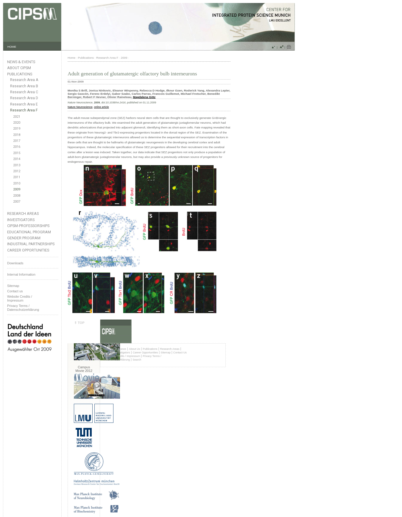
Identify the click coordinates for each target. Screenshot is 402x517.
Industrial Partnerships (30, 244)
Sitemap (13, 286)
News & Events (21, 62)
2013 (16, 165)
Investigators (21, 220)
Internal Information (21, 274)
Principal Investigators (116, 352)
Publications (19, 74)
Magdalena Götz (144, 97)
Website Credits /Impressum (19, 298)
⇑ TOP (79, 323)
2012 (16, 171)
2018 (16, 135)
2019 (16, 129)
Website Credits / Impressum (122, 356)
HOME (11, 46)
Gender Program (23, 238)
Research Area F (24, 110)
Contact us (15, 291)
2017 (16, 141)
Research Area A (24, 80)
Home (71, 57)
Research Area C (24, 92)
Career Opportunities (28, 250)
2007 (16, 202)
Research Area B (24, 86)
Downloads (15, 263)
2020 (16, 123)
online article (101, 106)
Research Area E (24, 104)
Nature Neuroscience (80, 106)
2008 (16, 196)
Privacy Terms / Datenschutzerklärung (23, 307)
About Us (134, 348)
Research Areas (23, 213)
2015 (16, 153)
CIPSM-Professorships (28, 225)
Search (137, 359)
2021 (16, 117)
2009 (16, 189)
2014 (16, 159)
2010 (16, 183)
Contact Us (180, 352)
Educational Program (29, 232)
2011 (16, 177)
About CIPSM (19, 68)
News (122, 348)
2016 (16, 147)
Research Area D (24, 98)
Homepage (110, 348)
